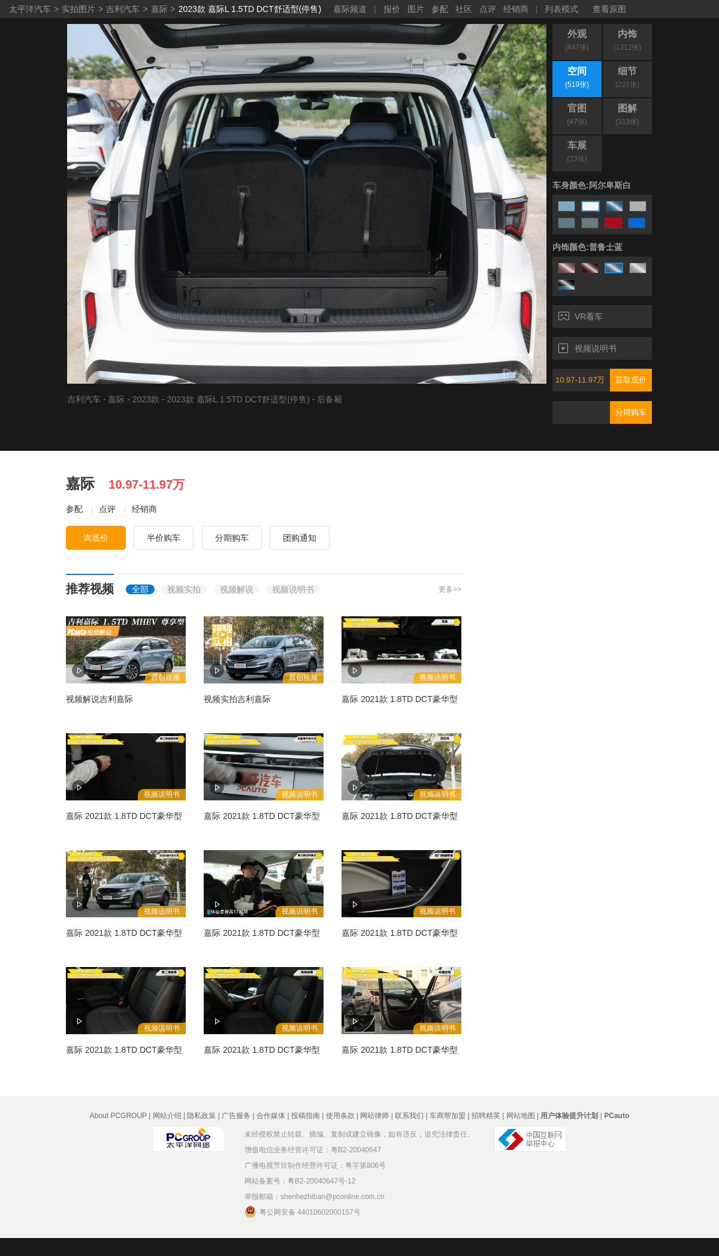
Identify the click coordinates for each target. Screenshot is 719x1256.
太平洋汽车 (30, 9)
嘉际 (159, 9)
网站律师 (374, 1116)
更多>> (450, 589)
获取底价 (631, 379)
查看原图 (609, 9)
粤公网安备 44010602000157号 (302, 1212)
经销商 (515, 9)
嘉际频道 (350, 9)
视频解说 (236, 589)
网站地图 (520, 1116)
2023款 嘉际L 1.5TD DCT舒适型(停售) (250, 9)
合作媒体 (270, 1116)
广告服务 (236, 1116)
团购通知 (299, 538)
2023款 (145, 399)
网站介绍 (167, 1116)
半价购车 (163, 538)
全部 (140, 589)
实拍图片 (78, 9)
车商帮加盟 (448, 1116)
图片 (415, 9)
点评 (487, 9)
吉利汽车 (123, 9)
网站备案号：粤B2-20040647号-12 (299, 1181)
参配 (439, 9)
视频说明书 (587, 348)
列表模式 (561, 9)
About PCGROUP (118, 1116)
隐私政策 (201, 1116)
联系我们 (409, 1116)
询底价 (95, 538)
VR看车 (580, 316)
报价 (391, 9)
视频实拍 (184, 589)
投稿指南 (305, 1116)
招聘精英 (486, 1116)
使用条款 (340, 1116)
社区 (463, 9)
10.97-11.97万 (580, 379)
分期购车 (631, 412)
